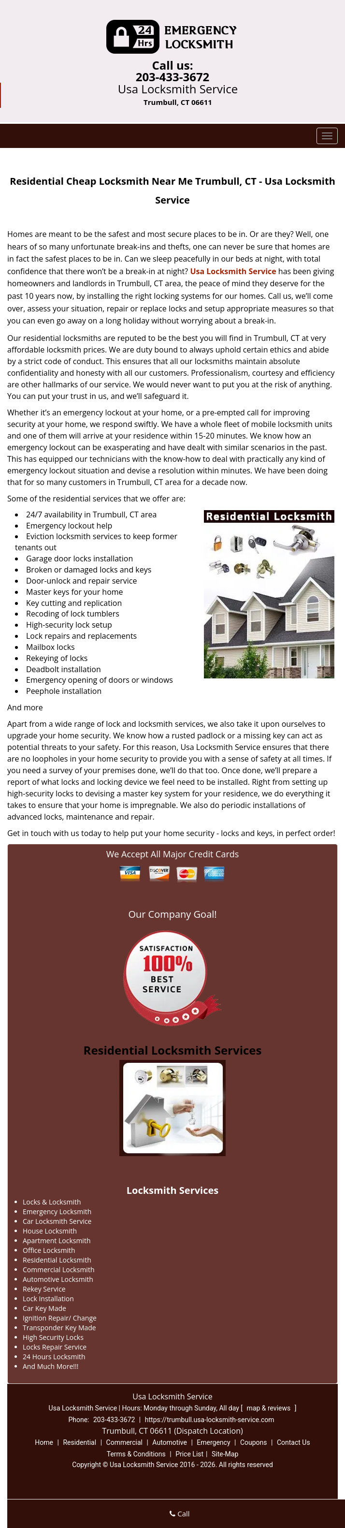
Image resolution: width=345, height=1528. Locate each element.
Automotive (169, 1442)
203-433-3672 (173, 77)
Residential (79, 1442)
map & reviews (269, 1408)
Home (44, 1442)
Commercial (124, 1442)
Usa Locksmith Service (233, 271)
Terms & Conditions (136, 1454)
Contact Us (293, 1442)
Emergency (213, 1442)
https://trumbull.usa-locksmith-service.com (209, 1420)
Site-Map (225, 1454)
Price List (189, 1454)
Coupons (253, 1442)
